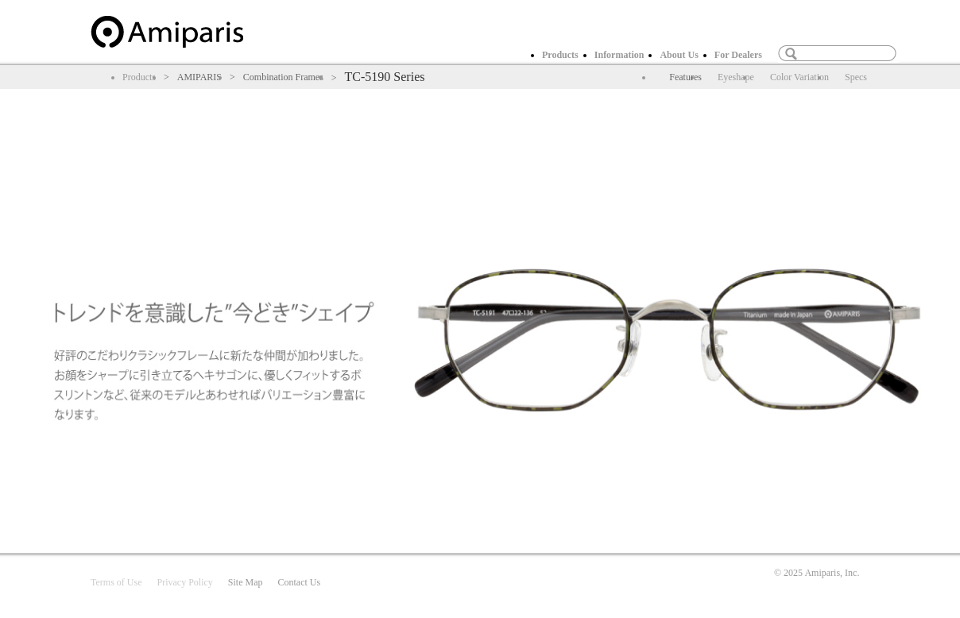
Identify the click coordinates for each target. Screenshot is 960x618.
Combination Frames (283, 77)
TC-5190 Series (385, 76)
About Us (679, 54)
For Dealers (738, 54)
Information (619, 54)
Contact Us (298, 582)
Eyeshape (736, 77)
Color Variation (799, 77)
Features (685, 77)
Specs (856, 77)
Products (560, 54)
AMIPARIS (199, 77)
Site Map (245, 582)
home (167, 32)
